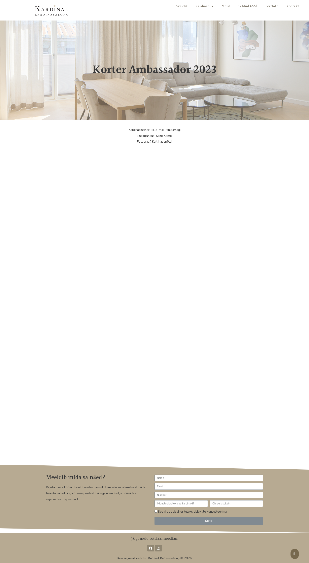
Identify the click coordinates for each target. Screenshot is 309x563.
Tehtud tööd (247, 6)
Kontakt (292, 6)
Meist (226, 6)
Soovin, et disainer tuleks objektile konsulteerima (192, 511)
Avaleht (182, 6)
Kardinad (204, 6)
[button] (295, 554)
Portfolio (271, 6)
